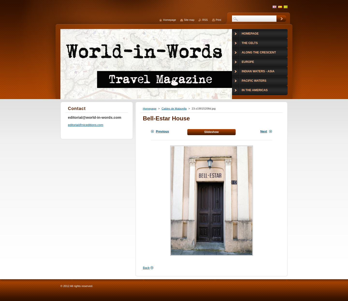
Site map (189, 19)
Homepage (149, 108)
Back (146, 268)
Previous (162, 131)
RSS (205, 19)
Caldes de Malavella (174, 108)
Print (218, 19)
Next (263, 131)
